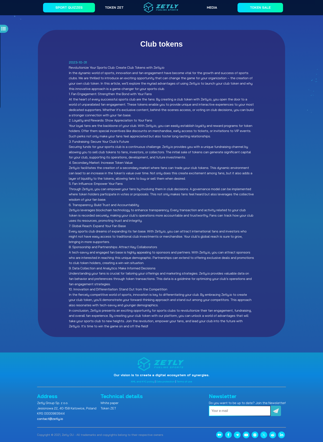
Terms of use (184, 381)
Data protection (165, 381)
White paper (109, 403)
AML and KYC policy (142, 381)
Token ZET (108, 408)
